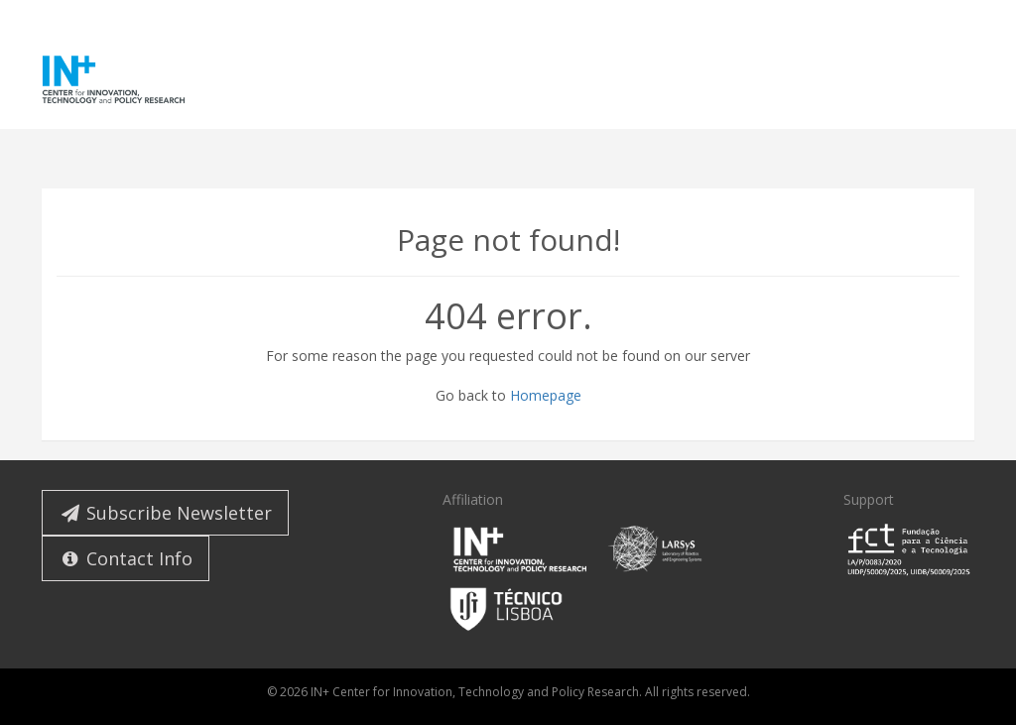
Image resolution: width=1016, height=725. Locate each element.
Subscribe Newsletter (165, 513)
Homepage (545, 395)
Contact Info (125, 558)
